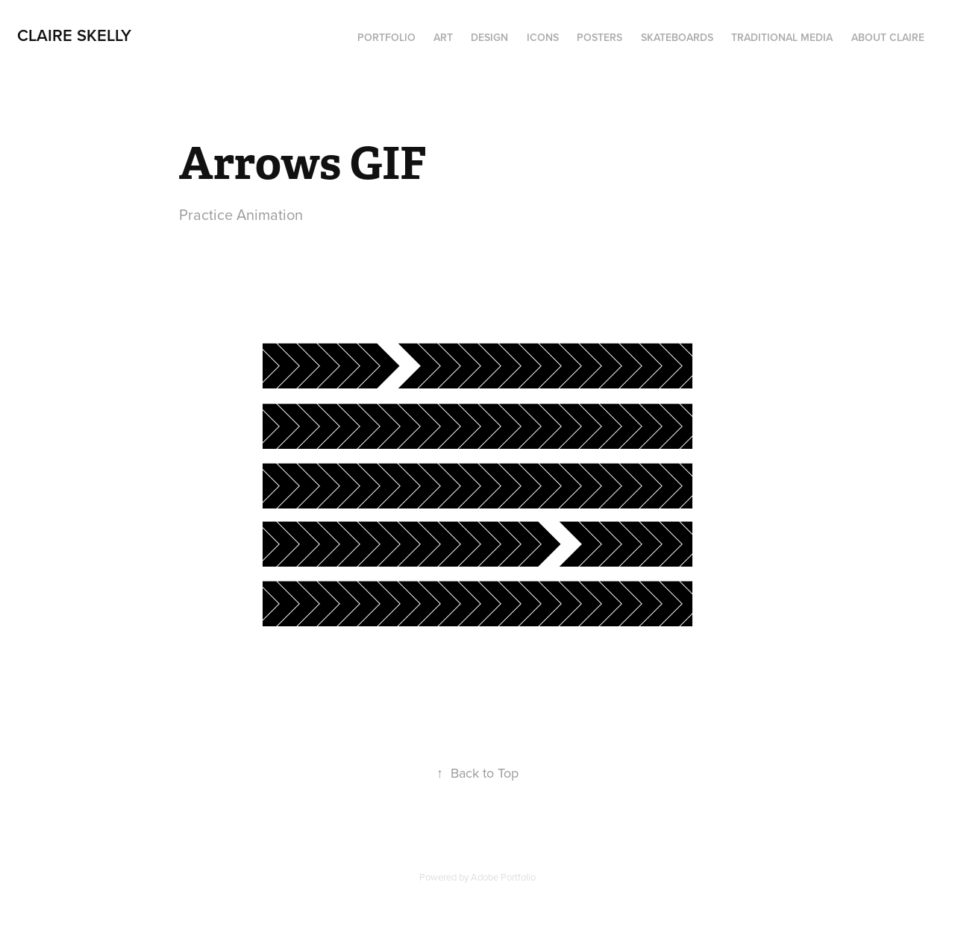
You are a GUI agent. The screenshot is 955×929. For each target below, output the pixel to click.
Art (443, 37)
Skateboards (677, 37)
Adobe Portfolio (503, 877)
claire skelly (76, 35)
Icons (543, 37)
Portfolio (386, 37)
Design (489, 37)
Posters (599, 37)
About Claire (887, 37)
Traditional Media (782, 37)
